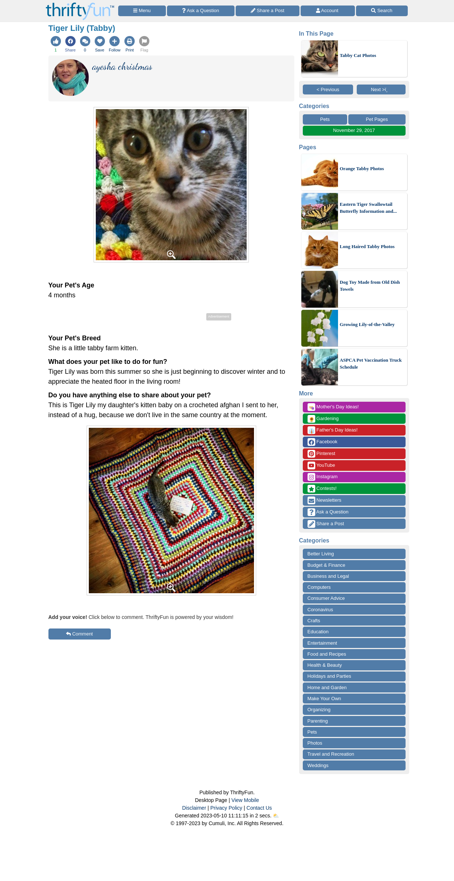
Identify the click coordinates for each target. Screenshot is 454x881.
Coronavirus (320, 609)
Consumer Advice (326, 598)
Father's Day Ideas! (333, 430)
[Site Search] (382, 11)
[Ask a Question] (201, 11)
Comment (79, 634)
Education (318, 631)
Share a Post (326, 524)
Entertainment (322, 643)
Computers (319, 587)
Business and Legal (328, 576)
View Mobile (245, 800)
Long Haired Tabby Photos (367, 246)
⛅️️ (276, 816)
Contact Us (259, 808)
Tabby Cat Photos (358, 55)
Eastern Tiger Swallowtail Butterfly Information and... (368, 207)
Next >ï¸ (381, 89)
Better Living (321, 553)
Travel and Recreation (331, 754)
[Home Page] (80, 4)
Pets (325, 119)
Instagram (323, 477)
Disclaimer (194, 808)
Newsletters (325, 500)
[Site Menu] (142, 11)
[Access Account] (328, 11)
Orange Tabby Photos (362, 168)
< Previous (328, 89)
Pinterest (321, 454)
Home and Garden (327, 687)
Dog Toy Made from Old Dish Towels (370, 285)
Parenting (318, 721)
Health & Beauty (325, 665)
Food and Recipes (327, 654)
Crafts (314, 620)
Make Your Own (324, 698)
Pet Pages (377, 119)
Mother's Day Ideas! (333, 407)
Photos (315, 743)
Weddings (318, 765)
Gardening (323, 419)
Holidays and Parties (329, 676)
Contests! (322, 489)
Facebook (323, 442)
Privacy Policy (226, 808)
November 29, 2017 (354, 130)
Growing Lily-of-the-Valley (367, 324)
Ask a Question (328, 512)
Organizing (319, 709)
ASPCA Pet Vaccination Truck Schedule (371, 363)
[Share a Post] (268, 11)
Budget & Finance (326, 565)
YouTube (321, 465)
